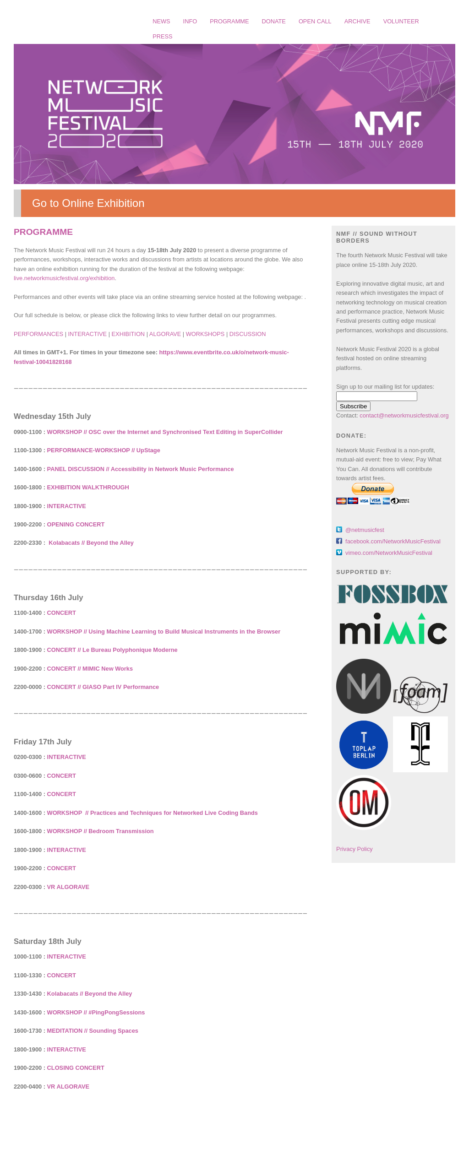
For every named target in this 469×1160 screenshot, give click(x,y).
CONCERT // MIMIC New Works (90, 668)
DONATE (274, 21)
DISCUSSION (247, 334)
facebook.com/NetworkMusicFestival (393, 541)
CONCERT (61, 612)
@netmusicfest (364, 529)
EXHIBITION (128, 334)
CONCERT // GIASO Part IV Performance (103, 686)
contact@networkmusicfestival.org (404, 415)
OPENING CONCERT (76, 524)
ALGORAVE (165, 334)
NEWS (161, 21)
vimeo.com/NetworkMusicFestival (388, 552)
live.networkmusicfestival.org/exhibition (64, 278)
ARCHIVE (357, 21)
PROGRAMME (229, 21)
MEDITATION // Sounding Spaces (92, 1030)
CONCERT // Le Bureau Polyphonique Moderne (112, 649)
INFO (190, 21)
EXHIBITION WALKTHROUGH (88, 487)
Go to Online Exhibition (88, 203)
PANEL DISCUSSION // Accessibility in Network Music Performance (140, 469)
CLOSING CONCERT (75, 1067)
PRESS (162, 36)
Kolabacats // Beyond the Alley (91, 542)
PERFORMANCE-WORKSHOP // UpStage (103, 450)
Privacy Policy (354, 849)
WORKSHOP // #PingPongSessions (96, 1012)
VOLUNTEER (401, 21)
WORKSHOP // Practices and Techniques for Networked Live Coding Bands (152, 812)
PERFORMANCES (38, 334)
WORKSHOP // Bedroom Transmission (100, 831)
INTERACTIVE (87, 334)
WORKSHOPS (205, 334)
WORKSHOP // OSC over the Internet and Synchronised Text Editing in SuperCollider (165, 431)
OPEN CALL (315, 21)
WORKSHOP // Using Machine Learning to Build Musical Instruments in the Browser (164, 631)
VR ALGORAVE (68, 887)
